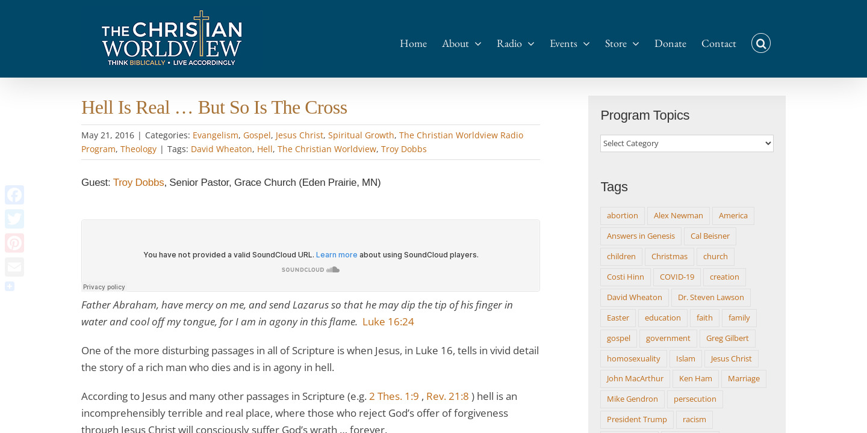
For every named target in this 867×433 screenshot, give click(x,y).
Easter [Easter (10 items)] (618, 317)
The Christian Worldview (327, 149)
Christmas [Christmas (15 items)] (669, 256)
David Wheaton (221, 149)
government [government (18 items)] (668, 338)
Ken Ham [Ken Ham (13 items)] (695, 378)
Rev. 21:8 (447, 396)
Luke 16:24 (388, 321)
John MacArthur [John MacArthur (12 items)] (635, 378)
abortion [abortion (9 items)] (622, 215)
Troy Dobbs (404, 149)
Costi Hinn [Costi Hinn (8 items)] (625, 276)
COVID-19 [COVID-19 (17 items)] (677, 276)
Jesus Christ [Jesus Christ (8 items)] (731, 358)
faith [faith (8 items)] (705, 317)
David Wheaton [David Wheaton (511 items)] (634, 297)
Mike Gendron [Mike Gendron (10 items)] (632, 398)
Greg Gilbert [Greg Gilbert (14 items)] (727, 338)
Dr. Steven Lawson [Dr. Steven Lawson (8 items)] (711, 297)
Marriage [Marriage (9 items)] (744, 378)
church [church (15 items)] (715, 256)
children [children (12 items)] (621, 256)
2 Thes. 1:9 (394, 396)
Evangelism (215, 135)
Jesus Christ (299, 135)
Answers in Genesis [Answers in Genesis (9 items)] (641, 235)
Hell (265, 149)
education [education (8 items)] (663, 317)
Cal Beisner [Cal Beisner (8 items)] (710, 235)
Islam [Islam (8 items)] (685, 358)
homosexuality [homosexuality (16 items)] (633, 358)
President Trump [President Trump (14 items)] (637, 419)
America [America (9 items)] (733, 215)
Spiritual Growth (361, 135)
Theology (138, 149)
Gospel (257, 135)
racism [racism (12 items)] (694, 419)
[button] (776, 37)
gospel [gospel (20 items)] (618, 338)
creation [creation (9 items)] (724, 276)
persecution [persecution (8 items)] (695, 398)
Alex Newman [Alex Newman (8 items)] (678, 215)
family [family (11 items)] (739, 317)
